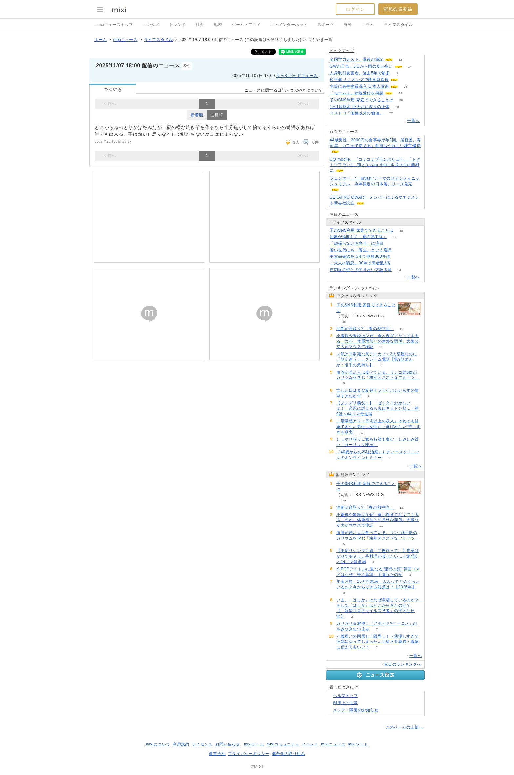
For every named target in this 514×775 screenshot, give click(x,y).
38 (401, 100)
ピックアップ (341, 51)
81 (399, 250)
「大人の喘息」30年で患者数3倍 (360, 263)
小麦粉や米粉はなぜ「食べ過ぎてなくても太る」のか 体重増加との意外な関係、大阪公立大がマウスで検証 (377, 341)
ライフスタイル (398, 24)
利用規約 (181, 744)
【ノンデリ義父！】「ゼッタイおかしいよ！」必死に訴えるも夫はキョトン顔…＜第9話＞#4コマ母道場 (377, 409)
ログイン (355, 9)
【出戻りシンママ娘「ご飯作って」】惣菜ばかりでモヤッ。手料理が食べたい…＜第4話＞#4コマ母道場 (377, 556)
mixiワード (358, 744)
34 (399, 270)
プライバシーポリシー (248, 753)
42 (400, 93)
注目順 (216, 115)
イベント (310, 744)
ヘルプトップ (345, 695)
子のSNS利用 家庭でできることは (361, 100)
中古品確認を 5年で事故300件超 (360, 256)
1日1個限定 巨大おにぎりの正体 (359, 106)
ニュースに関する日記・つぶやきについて (284, 90)
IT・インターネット (288, 24)
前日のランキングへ (402, 664)
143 (391, 243)
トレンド (177, 24)
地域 (218, 24)
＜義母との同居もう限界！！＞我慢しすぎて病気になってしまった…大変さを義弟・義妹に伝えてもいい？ (377, 642)
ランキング (339, 288)
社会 (200, 24)
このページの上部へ (404, 727)
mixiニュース (125, 39)
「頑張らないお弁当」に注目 (357, 243)
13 (397, 107)
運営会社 (217, 753)
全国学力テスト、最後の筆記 (357, 59)
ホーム (100, 39)
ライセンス (202, 744)
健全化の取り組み (288, 753)
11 (381, 347)
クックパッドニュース (297, 75)
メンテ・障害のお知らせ (356, 710)
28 (405, 86)
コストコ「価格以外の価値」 (357, 113)
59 (398, 263)
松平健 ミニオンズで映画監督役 (359, 79)
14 (409, 66)
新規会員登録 (398, 9)
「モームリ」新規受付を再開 (357, 93)
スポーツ (325, 24)
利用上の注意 (345, 703)
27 (391, 113)
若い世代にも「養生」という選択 (361, 250)
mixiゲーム (254, 744)
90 (398, 256)
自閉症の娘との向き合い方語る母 (361, 269)
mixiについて (158, 744)
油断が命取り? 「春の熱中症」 (358, 237)
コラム (368, 24)
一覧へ (413, 120)
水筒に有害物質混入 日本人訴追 (359, 86)
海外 (348, 24)
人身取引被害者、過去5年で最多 (360, 73)
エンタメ (151, 24)
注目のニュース (343, 214)
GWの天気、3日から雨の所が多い (361, 66)
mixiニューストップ (114, 24)
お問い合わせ (227, 744)
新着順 (197, 115)
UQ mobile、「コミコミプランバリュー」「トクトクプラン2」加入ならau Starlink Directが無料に (375, 165)
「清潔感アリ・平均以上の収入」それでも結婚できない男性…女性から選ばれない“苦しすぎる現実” (378, 427)
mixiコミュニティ (283, 744)
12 (400, 59)
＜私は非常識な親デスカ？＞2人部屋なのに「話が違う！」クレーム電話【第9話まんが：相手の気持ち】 (376, 359)
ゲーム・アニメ (246, 24)
